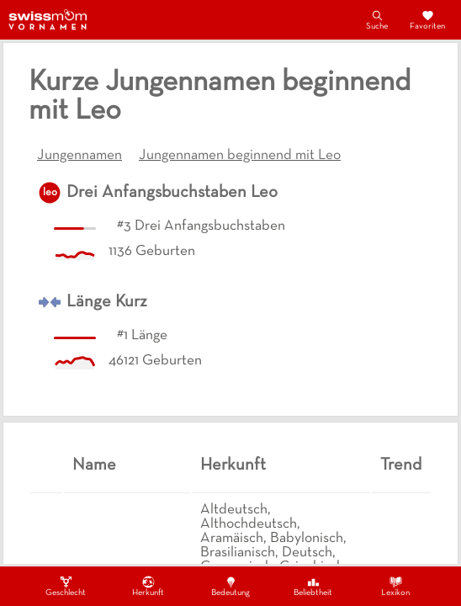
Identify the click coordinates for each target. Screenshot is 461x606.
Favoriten (427, 19)
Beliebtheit (313, 586)
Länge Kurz (106, 302)
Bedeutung (230, 586)
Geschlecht (65, 586)
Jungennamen (79, 155)
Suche (377, 19)
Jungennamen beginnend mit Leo (240, 155)
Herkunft (148, 586)
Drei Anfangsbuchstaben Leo (172, 192)
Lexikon (395, 586)
